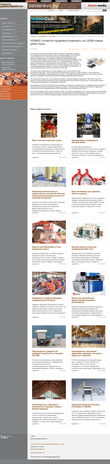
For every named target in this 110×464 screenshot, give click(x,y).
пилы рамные (4, 91)
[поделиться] (74, 49)
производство (9, 33)
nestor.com (31, 1)
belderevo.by (9, 68)
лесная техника (9, 23)
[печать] (85, 49)
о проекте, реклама (73, 10)
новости (61, 10)
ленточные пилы (5, 89)
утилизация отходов (10, 50)
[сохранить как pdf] (99, 49)
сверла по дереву (5, 98)
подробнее (35, 157)
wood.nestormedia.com (37, 452)
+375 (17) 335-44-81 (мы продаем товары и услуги (47, 444)
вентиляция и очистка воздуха (13, 43)
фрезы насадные (5, 93)
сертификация (8, 53)
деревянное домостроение (13, 46)
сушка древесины (9, 30)
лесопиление (8, 26)
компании (52, 36)
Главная (33, 36)
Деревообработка (8, 63)
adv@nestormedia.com (37, 449)
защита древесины (10, 40)
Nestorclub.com (56, 456)
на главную (51, 10)
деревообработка (10, 36)
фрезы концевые (5, 96)
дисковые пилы (5, 86)
